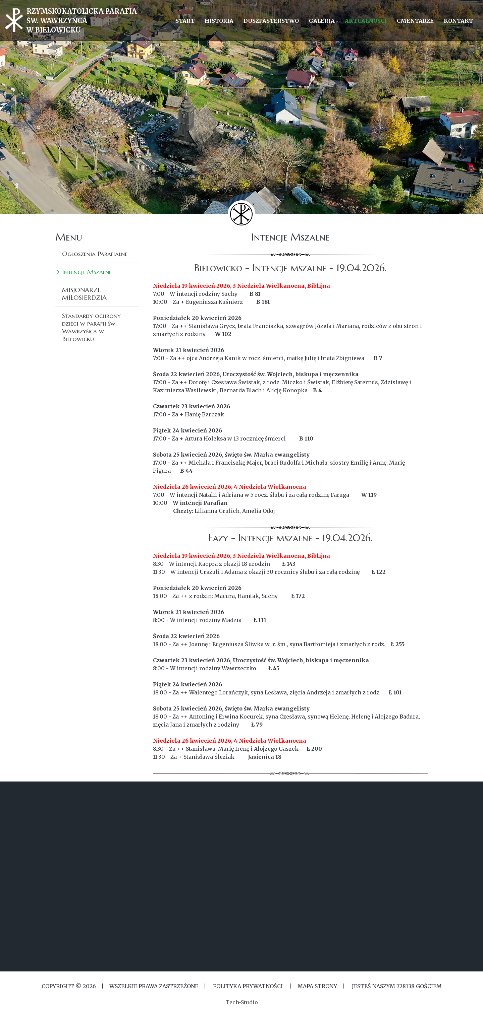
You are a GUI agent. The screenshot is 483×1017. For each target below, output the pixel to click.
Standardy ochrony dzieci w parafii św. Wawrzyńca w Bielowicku (91, 327)
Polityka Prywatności (248, 986)
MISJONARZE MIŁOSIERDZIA (84, 293)
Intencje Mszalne (87, 272)
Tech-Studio (241, 1002)
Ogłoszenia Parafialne (94, 254)
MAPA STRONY (317, 986)
